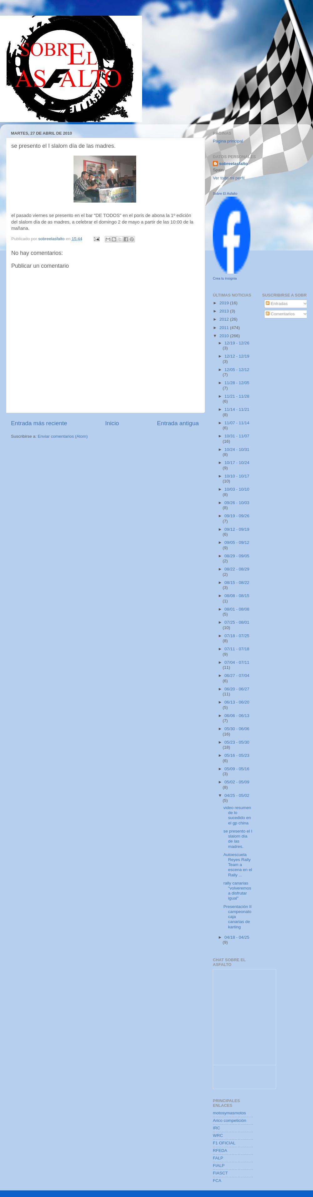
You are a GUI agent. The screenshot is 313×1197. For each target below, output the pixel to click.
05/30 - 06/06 (236, 728)
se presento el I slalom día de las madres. (237, 839)
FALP (218, 1158)
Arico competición (229, 1120)
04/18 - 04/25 (236, 937)
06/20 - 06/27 (236, 689)
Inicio (112, 423)
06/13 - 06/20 (236, 702)
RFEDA (220, 1150)
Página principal (228, 141)
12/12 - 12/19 (236, 356)
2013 (224, 311)
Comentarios (280, 314)
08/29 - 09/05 (236, 556)
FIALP (219, 1165)
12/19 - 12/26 (236, 343)
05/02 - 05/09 (236, 782)
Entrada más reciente (39, 423)
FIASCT (220, 1173)
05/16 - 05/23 (236, 755)
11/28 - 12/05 (236, 382)
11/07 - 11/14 (236, 422)
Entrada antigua (178, 423)
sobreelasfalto (233, 163)
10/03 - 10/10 (236, 489)
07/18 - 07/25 (236, 635)
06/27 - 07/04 (236, 675)
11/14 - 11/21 (236, 409)
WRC (218, 1135)
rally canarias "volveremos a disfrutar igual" (237, 891)
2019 (224, 303)
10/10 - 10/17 (236, 476)
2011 (224, 327)
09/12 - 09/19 (236, 529)
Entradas (277, 303)
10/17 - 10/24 (236, 462)
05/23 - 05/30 (236, 742)
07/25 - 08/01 (236, 622)
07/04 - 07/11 (236, 662)
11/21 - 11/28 (236, 396)
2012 (224, 319)
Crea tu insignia (225, 278)
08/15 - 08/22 (236, 582)
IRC (216, 1128)
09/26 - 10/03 (236, 502)
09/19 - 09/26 (236, 515)
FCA (217, 1180)
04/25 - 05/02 (236, 795)
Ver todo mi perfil (228, 178)
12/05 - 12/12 (236, 369)
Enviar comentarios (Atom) (63, 436)
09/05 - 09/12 (236, 542)
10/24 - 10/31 (236, 449)
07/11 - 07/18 (236, 649)
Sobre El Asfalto (225, 193)
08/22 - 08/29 (236, 569)
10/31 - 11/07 (236, 436)
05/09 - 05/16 (236, 768)
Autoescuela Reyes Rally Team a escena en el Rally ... (237, 864)
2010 (224, 335)
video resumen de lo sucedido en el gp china (237, 815)
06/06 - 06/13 (236, 715)
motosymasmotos (229, 1113)
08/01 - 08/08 (236, 609)
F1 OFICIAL (224, 1143)
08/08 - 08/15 (236, 595)
